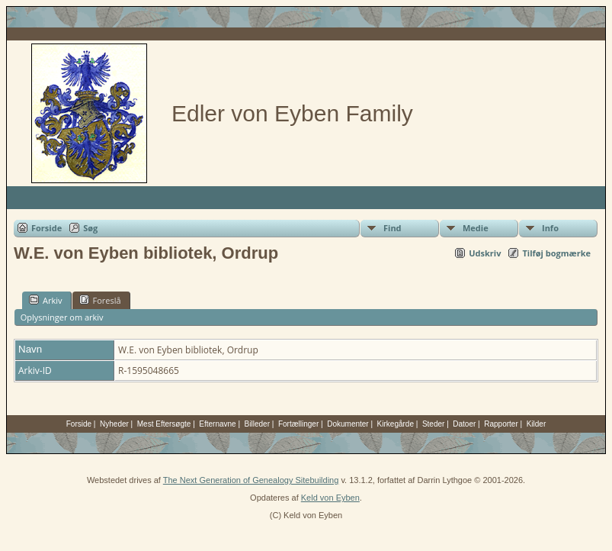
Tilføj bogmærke (556, 253)
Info (550, 228)
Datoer (464, 424)
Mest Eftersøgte (164, 424)
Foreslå (100, 300)
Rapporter (500, 424)
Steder (433, 424)
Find (392, 228)
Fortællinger (298, 424)
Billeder (257, 424)
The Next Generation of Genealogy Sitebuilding (251, 480)
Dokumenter (347, 424)
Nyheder (114, 424)
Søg (90, 228)
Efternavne (217, 424)
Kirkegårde (395, 424)
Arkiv (45, 300)
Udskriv (485, 253)
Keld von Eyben (330, 497)
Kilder (536, 424)
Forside (46, 228)
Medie (476, 228)
